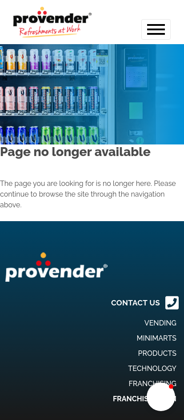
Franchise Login (144, 399)
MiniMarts (156, 338)
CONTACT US (135, 302)
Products (157, 353)
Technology (152, 368)
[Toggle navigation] (156, 29)
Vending (160, 323)
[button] (161, 397)
